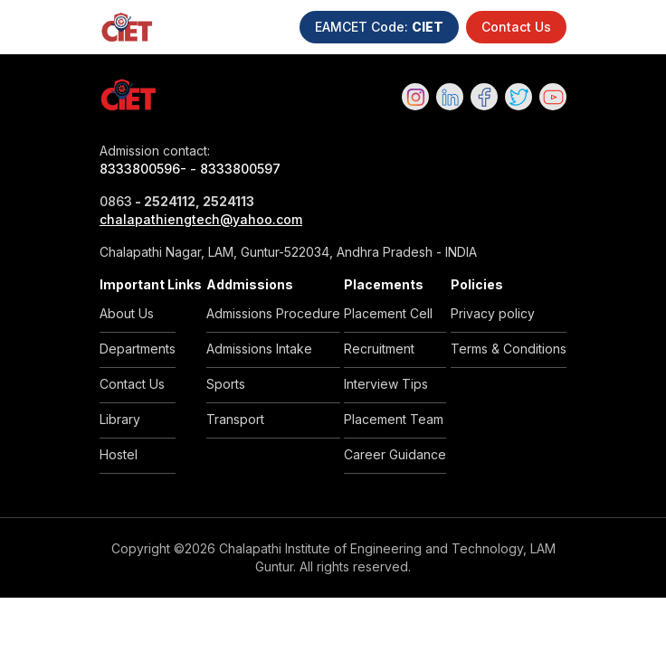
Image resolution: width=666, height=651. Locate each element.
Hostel (119, 454)
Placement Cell (388, 313)
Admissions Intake (259, 348)
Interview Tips (386, 384)
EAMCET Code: (379, 26)
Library (120, 419)
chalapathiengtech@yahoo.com (201, 219)
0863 (116, 201)
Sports (225, 384)
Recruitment (379, 348)
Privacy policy (493, 313)
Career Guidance (395, 454)
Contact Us (516, 26)
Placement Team (393, 419)
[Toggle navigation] (645, 27)
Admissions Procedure (273, 313)
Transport (235, 419)
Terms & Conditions (508, 348)
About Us (127, 313)
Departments (138, 348)
